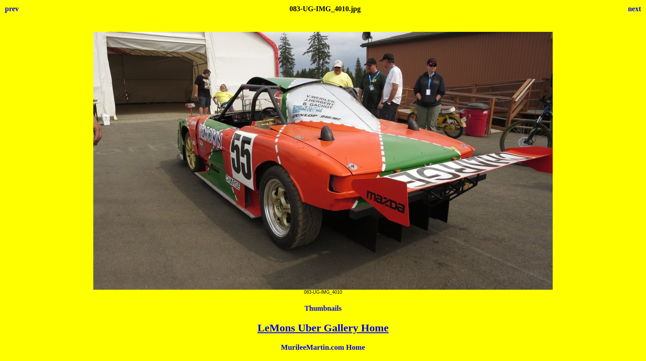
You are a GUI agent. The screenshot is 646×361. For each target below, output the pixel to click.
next (634, 9)
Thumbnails (323, 308)
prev (12, 9)
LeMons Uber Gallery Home (323, 328)
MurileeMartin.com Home (323, 347)
